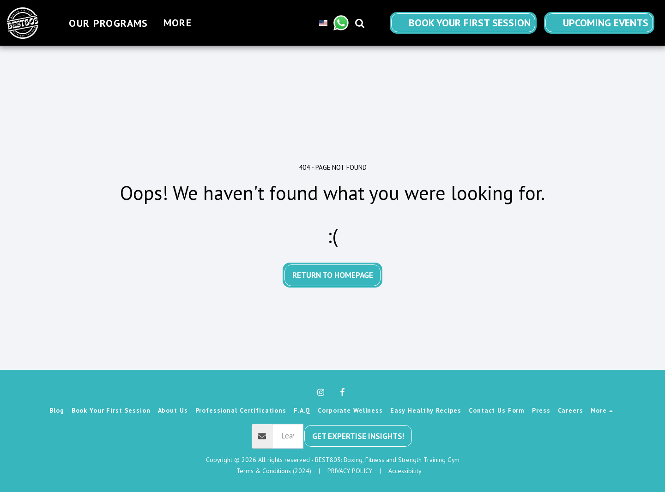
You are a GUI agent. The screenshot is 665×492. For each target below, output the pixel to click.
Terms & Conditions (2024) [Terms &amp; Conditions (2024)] (273, 471)
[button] (346, 22)
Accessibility (404, 471)
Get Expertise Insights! (358, 436)
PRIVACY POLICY (349, 471)
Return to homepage (332, 275)
